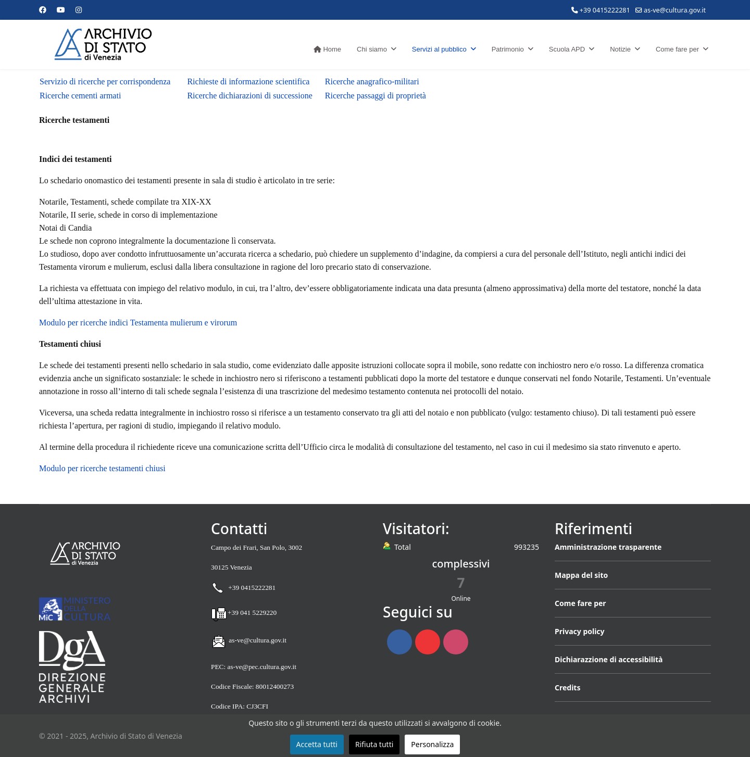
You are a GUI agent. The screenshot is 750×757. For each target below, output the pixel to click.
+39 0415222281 (605, 10)
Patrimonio (508, 49)
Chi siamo (372, 49)
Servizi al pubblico (439, 49)
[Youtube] (61, 10)
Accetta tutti (317, 744)
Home (327, 49)
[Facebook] (42, 10)
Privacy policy (580, 631)
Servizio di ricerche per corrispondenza (105, 81)
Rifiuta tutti (374, 744)
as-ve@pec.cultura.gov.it (261, 667)
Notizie (620, 49)
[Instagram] (79, 10)
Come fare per (677, 49)
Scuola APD (567, 49)
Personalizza (432, 744)
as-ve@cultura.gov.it (675, 10)
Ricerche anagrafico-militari (372, 81)
